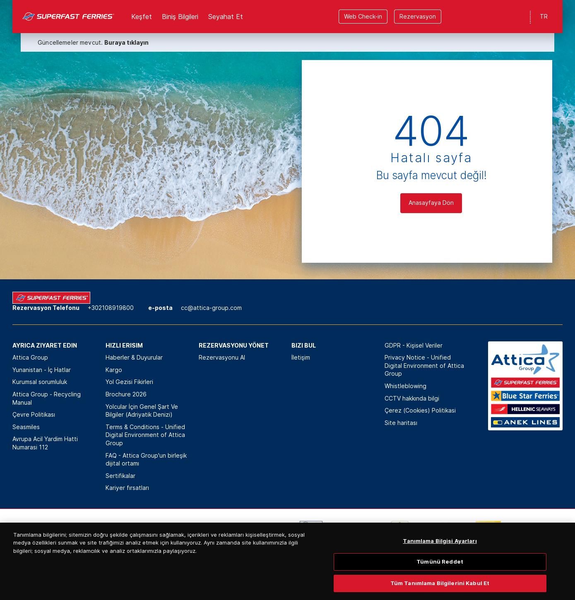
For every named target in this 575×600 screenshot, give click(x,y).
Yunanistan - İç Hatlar (41, 369)
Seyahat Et (225, 16)
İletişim (300, 357)
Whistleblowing (405, 385)
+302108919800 (111, 307)
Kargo (114, 369)
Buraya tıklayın (126, 42)
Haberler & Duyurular (134, 357)
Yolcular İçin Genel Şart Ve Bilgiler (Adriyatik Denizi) (142, 410)
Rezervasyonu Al (222, 357)
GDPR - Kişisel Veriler (414, 345)
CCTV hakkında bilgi (412, 398)
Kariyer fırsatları (127, 487)
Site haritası (401, 422)
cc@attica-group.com (211, 307)
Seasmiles (26, 426)
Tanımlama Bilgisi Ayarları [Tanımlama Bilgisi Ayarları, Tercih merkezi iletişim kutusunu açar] (439, 552)
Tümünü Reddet (439, 573)
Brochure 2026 (126, 394)
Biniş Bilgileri (180, 16)
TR (544, 16)
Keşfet (141, 16)
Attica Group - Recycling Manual (46, 398)
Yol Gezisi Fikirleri (129, 381)
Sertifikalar (120, 475)
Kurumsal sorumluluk (39, 381)
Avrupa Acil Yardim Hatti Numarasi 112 (45, 443)
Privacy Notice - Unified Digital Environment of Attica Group (424, 365)
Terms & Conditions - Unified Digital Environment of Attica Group (145, 434)
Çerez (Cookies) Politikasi (420, 410)
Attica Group (30, 357)
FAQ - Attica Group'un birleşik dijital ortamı (146, 459)
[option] (89, 533)
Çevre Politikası (33, 414)
